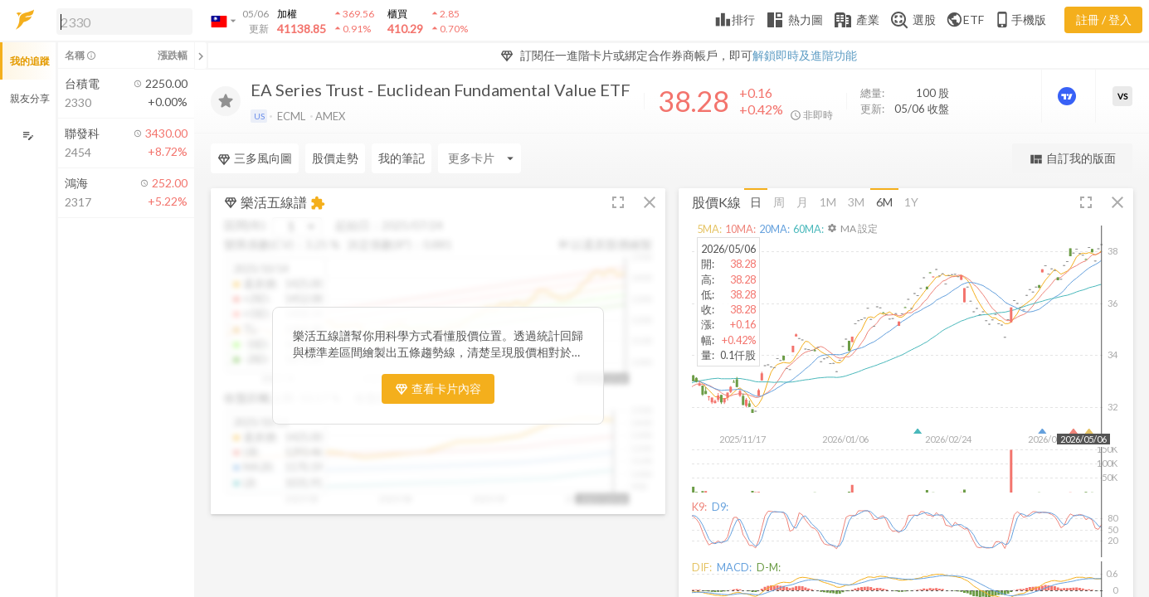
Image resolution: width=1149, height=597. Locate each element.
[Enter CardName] (479, 158)
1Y (911, 202)
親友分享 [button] (30, 98)
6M (884, 202)
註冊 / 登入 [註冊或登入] (1104, 19)
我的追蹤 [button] (30, 61)
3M (856, 202)
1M (828, 202)
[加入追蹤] (226, 101)
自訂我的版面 (1072, 159)
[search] (124, 21)
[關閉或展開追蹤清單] (201, 55)
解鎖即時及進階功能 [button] (804, 55)
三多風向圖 (254, 158)
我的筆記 (401, 158)
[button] (121, 20)
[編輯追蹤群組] (28, 135)
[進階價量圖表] (1068, 96)
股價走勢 (335, 158)
